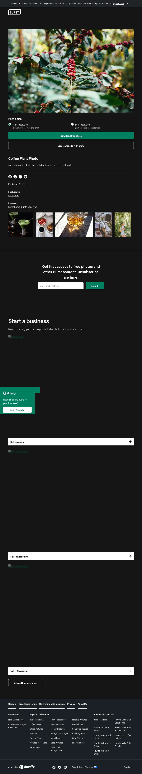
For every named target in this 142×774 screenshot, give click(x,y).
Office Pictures (36, 728)
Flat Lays (33, 733)
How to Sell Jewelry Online (102, 744)
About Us (82, 703)
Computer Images (80, 728)
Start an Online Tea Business (102, 729)
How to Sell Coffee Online (123, 737)
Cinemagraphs (78, 733)
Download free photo (71, 135)
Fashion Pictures (58, 719)
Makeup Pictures (79, 719)
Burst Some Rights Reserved (22, 206)
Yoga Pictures (57, 742)
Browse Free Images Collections (17, 726)
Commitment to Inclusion (52, 703)
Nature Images (57, 724)
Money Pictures (58, 728)
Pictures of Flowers (38, 742)
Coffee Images (36, 724)
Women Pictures (37, 737)
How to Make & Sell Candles (123, 744)
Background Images (59, 733)
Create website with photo (71, 145)
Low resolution (82, 124)
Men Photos (56, 737)
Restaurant (13, 195)
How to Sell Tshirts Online (102, 752)
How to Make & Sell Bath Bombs (123, 721)
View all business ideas (25, 682)
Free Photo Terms (28, 703)
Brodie (22, 184)
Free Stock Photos (16, 719)
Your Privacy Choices (84, 767)
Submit (95, 286)
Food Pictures (78, 724)
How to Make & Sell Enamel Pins (123, 729)
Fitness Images (79, 742)
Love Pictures (78, 737)
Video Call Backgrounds (56, 749)
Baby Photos (35, 747)
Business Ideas (100, 719)
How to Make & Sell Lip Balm (102, 737)
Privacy (71, 703)
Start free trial (17, 410)
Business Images (37, 719)
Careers (12, 703)
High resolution (20, 124)
